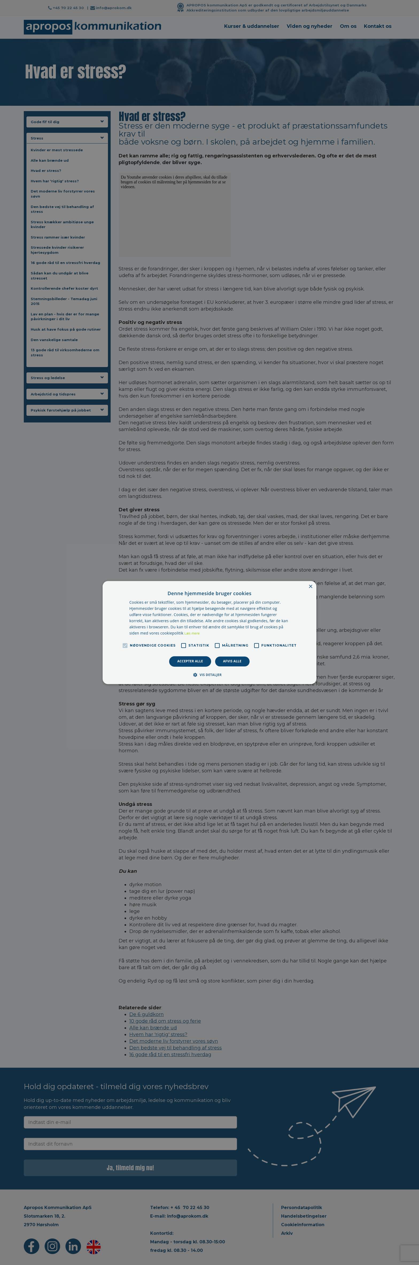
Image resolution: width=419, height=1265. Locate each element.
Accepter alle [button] (190, 661)
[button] (209, 674)
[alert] (209, 632)
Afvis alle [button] (232, 661)
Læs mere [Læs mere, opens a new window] (192, 633)
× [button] (310, 587)
